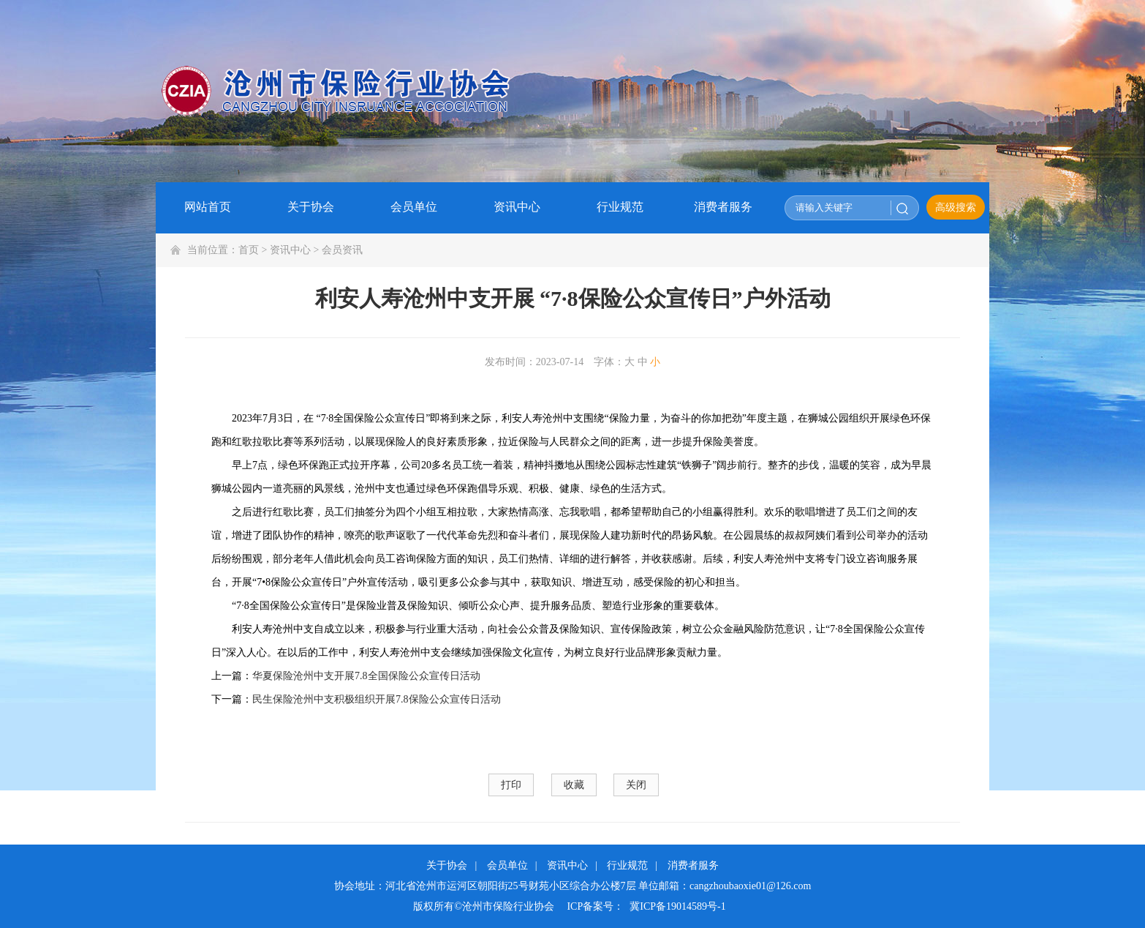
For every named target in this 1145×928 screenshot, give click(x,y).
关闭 (636, 784)
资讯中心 (290, 249)
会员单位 (507, 865)
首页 (248, 249)
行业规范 (627, 865)
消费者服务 (693, 865)
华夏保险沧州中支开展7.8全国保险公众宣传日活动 (366, 675)
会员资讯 (342, 249)
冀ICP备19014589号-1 (677, 906)
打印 (511, 784)
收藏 (574, 784)
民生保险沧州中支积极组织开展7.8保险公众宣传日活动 (376, 699)
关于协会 (446, 865)
